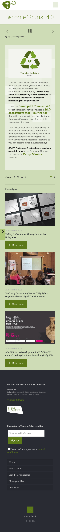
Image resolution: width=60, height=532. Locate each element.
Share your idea (16, 481)
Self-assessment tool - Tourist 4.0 (29, 111)
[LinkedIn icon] (33, 520)
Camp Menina (32, 154)
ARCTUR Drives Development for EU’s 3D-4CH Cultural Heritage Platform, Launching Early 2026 (29, 354)
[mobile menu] (55, 4)
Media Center (15, 468)
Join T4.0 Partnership (19, 474)
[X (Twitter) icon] (30, 520)
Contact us (14, 487)
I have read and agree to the (26, 451)
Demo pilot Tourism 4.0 (34, 106)
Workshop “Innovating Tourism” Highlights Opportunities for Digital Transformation (26, 295)
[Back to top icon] (30, 510)
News (12, 462)
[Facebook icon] (26, 520)
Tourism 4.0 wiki (15, 399)
